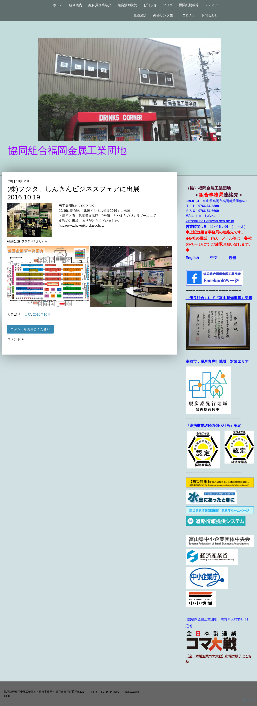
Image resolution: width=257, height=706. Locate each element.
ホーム (58, 5)
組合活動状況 (127, 5)
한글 (232, 258)
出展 (27, 314)
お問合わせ (209, 15)
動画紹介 (140, 15)
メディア (211, 5)
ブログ (168, 5)
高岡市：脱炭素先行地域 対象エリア (217, 361)
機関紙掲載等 (189, 5)
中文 (214, 258)
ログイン (247, 699)
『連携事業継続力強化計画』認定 (213, 426)
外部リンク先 (163, 15)
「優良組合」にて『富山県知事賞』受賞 (219, 298)
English (192, 258)
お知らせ (150, 5)
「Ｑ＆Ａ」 (187, 15)
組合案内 (75, 5)
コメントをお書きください (30, 329)
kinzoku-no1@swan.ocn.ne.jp (210, 221)
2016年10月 (41, 314)
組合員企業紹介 (99, 5)
